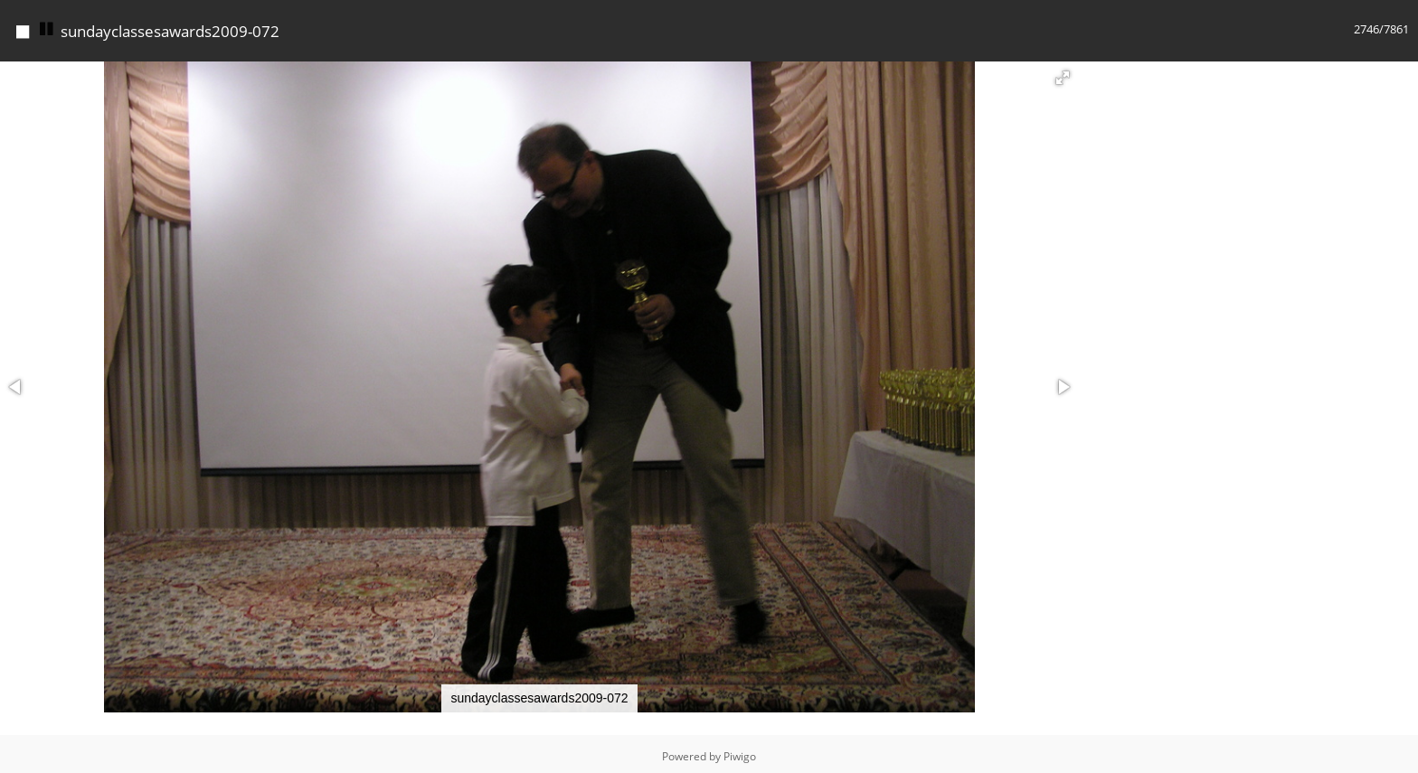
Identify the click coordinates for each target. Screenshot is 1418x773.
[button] (1062, 73)
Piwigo (739, 751)
